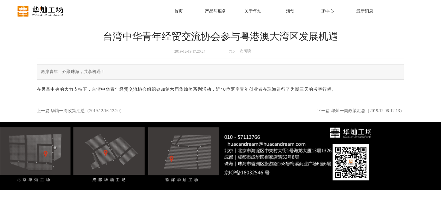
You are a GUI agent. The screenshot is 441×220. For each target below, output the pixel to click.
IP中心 (327, 11)
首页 (178, 11)
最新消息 (364, 11)
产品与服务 (215, 11)
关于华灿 (253, 11)
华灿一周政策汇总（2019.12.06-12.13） (367, 110)
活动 (290, 11)
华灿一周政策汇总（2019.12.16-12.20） (87, 110)
